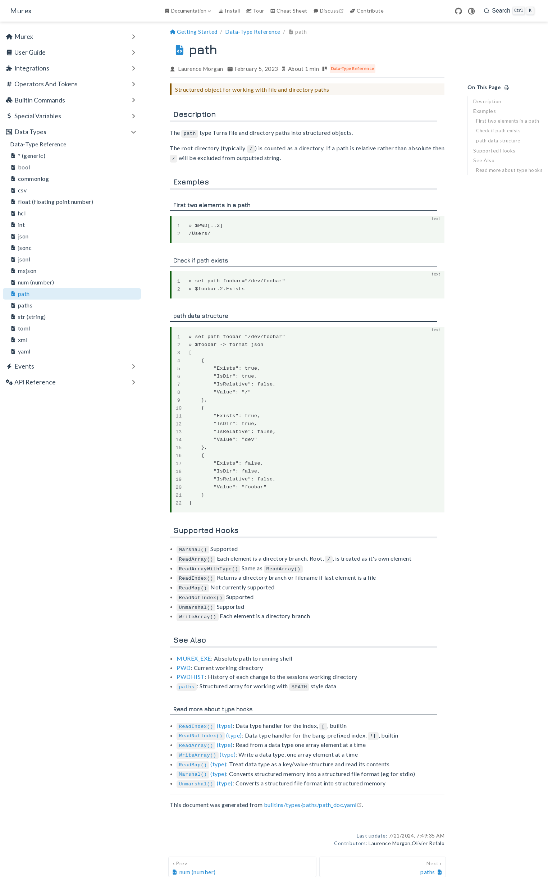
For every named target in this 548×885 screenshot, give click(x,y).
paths (21, 305)
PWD (184, 663)
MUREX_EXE (194, 654)
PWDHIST (191, 672)
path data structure (498, 140)
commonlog (29, 178)
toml (20, 328)
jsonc (21, 247)
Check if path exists (498, 130)
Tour (255, 11)
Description (487, 101)
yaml (20, 351)
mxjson (23, 270)
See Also (483, 160)
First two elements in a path (507, 121)
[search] (509, 11)
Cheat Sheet (288, 11)
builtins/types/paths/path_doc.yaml (313, 796)
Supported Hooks (494, 150)
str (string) (28, 317)
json (19, 236)
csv (18, 190)
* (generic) (27, 155)
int (17, 224)
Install (229, 11)
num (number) (32, 282)
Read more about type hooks (509, 170)
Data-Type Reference (38, 144)
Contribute (367, 11)
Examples (484, 111)
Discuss (329, 11)
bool (20, 167)
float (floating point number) (51, 201)
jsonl (20, 259)
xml (18, 340)
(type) (205, 720)
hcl (18, 213)
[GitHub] (458, 11)
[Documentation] (188, 11)
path (20, 293)
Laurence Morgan (200, 68)
